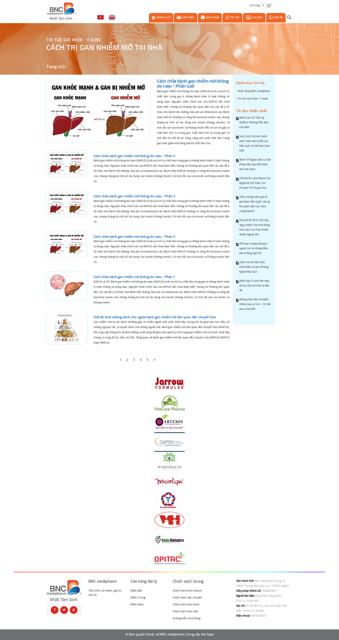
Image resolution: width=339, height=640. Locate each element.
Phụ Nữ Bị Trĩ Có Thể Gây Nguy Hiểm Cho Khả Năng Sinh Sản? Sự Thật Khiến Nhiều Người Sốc (254, 227)
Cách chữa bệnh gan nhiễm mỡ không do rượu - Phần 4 (134, 156)
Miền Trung (138, 597)
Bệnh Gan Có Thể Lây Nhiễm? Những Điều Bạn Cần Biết (254, 122)
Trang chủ (161, 17)
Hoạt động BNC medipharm (253, 91)
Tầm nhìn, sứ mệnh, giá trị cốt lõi (104, 593)
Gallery (254, 17)
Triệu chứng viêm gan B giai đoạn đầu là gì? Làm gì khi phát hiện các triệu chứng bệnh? (254, 204)
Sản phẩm (210, 17)
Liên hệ (276, 17)
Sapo (210, 634)
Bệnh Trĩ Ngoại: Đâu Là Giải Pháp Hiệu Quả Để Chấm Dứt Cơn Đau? (255, 164)
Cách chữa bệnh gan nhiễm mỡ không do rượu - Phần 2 (134, 237)
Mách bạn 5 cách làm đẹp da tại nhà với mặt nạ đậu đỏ (254, 286)
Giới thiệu (185, 17)
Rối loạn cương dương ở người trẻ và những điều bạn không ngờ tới (253, 248)
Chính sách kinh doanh (187, 590)
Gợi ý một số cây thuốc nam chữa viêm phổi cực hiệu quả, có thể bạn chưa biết (254, 143)
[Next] (154, 360)
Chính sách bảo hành (186, 604)
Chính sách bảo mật (185, 611)
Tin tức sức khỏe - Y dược (73, 40)
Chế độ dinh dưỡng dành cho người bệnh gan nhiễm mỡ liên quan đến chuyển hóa (155, 317)
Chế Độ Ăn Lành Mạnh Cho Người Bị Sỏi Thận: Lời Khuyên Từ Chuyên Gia (254, 183)
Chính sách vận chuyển (187, 597)
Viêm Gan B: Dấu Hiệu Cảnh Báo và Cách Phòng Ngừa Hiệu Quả (254, 267)
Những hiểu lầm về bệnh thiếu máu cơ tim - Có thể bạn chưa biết (254, 304)
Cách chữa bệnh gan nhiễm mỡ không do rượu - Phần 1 (134, 277)
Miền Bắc (136, 590)
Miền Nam (137, 604)
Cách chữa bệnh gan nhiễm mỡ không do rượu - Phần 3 (134, 196)
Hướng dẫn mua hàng (186, 618)
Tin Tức (232, 17)
